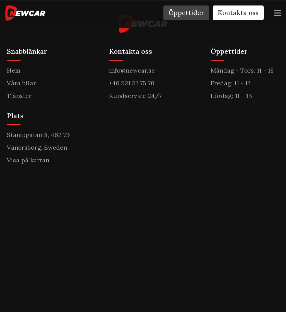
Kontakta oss (238, 13)
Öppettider (186, 13)
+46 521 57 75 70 (131, 83)
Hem (14, 70)
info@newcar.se (132, 70)
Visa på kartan (28, 160)
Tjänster (19, 96)
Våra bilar (21, 83)
